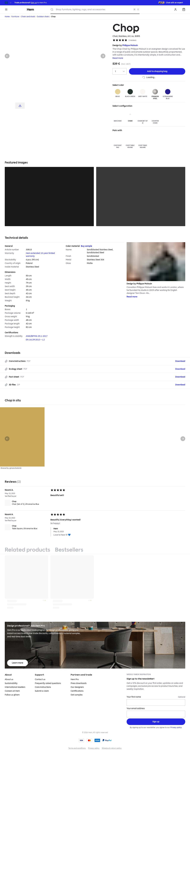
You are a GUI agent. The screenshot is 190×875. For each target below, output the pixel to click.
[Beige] (118, 93)
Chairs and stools (28, 17)
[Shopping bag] (184, 9)
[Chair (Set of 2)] (143, 117)
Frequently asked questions (48, 683)
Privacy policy (176, 727)
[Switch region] (8, 2)
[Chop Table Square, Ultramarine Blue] (26, 527)
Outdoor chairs (43, 17)
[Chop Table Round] (130, 141)
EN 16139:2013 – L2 (35, 339)
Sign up (34, 3)
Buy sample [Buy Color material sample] (86, 246)
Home (7, 17)
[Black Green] (130, 93)
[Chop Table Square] (143, 141)
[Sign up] (156, 721)
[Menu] (6, 9)
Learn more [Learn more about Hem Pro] (17, 662)
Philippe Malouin (130, 45)
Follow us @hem (12, 695)
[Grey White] (143, 93)
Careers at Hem (12, 691)
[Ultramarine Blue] (168, 94)
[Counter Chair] (155, 117)
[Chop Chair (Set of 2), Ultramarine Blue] (26, 503)
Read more (118, 58)
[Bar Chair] (118, 116)
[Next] (103, 56)
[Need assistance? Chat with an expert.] (170, 2)
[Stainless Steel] (155, 94)
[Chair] (130, 116)
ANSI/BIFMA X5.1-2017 (37, 336)
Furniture (15, 17)
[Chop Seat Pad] (118, 141)
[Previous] (7, 56)
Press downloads (79, 683)
